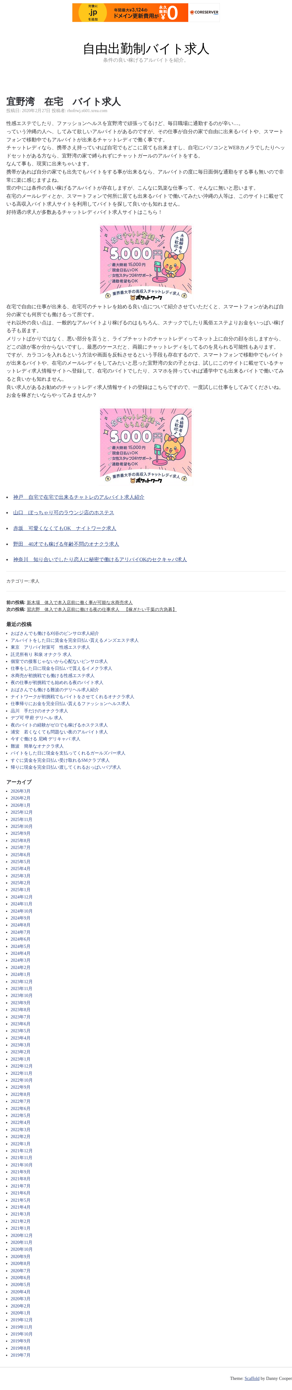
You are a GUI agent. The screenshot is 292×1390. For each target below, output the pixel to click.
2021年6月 (21, 1193)
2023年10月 (22, 995)
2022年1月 (21, 1144)
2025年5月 (21, 861)
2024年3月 (21, 960)
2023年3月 (21, 1045)
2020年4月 (21, 1292)
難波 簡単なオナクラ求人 (37, 746)
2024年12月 (22, 897)
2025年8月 (21, 840)
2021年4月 (21, 1207)
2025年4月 (21, 868)
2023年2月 (21, 1052)
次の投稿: (91, 609)
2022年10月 (22, 1080)
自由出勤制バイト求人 (146, 48)
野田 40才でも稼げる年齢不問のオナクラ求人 (66, 544)
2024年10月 (22, 911)
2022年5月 (21, 1115)
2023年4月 (21, 1038)
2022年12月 (22, 1066)
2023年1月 (21, 1059)
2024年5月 (21, 946)
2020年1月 (21, 1313)
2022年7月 (21, 1101)
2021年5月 (21, 1200)
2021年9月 (21, 1172)
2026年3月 (21, 791)
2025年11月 (21, 819)
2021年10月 (22, 1165)
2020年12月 (22, 1235)
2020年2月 (21, 1306)
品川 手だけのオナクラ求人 (39, 711)
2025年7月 (21, 847)
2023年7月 (21, 1017)
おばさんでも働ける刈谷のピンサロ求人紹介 (55, 633)
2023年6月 (21, 1024)
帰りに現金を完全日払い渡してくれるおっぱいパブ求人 (66, 767)
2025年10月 (22, 826)
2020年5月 (21, 1284)
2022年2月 (21, 1136)
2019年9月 (21, 1341)
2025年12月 (22, 812)
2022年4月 (21, 1122)
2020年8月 (21, 1263)
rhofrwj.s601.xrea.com (87, 110)
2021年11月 (21, 1157)
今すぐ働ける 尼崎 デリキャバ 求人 (45, 739)
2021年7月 (21, 1186)
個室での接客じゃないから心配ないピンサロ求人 (59, 661)
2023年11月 (21, 988)
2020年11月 (21, 1242)
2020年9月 (21, 1256)
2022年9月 (21, 1087)
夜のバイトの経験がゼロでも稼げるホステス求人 (59, 725)
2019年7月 (21, 1355)
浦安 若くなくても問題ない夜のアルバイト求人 (59, 732)
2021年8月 (21, 1178)
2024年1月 (21, 974)
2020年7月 (21, 1270)
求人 (35, 581)
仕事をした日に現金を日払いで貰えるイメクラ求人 (61, 668)
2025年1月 (21, 889)
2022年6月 (21, 1108)
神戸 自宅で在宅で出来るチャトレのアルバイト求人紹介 (78, 497)
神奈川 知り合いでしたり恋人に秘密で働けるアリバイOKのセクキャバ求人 (100, 559)
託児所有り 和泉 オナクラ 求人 (41, 654)
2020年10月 (22, 1249)
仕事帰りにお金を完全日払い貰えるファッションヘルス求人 (70, 703)
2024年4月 (21, 953)
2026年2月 (21, 798)
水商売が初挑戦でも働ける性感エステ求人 (53, 675)
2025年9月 (21, 833)
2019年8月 (21, 1348)
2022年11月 (21, 1073)
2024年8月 (21, 925)
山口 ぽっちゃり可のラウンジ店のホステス (63, 512)
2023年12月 (22, 981)
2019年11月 (21, 1327)
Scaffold (252, 1378)
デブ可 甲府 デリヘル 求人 (37, 717)
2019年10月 (22, 1334)
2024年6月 (21, 939)
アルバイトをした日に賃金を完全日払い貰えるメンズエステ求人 (75, 640)
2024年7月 (21, 932)
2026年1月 (21, 805)
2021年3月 (21, 1214)
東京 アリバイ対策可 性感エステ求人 (50, 647)
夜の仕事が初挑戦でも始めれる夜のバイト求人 (57, 682)
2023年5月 (21, 1030)
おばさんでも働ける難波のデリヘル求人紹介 (55, 689)
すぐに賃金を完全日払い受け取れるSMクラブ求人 (60, 760)
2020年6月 (21, 1277)
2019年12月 (22, 1320)
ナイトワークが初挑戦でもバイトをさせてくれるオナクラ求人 (72, 696)
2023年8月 (21, 1009)
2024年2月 (21, 967)
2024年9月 (21, 918)
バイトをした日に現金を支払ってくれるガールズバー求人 (68, 753)
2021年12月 (22, 1150)
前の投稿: (69, 602)
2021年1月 (21, 1228)
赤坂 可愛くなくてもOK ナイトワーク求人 (64, 528)
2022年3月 (21, 1129)
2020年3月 (21, 1298)
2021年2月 (21, 1221)
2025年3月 (21, 876)
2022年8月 (21, 1094)
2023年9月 (21, 1002)
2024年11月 (21, 904)
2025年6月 (21, 854)
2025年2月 (21, 882)
